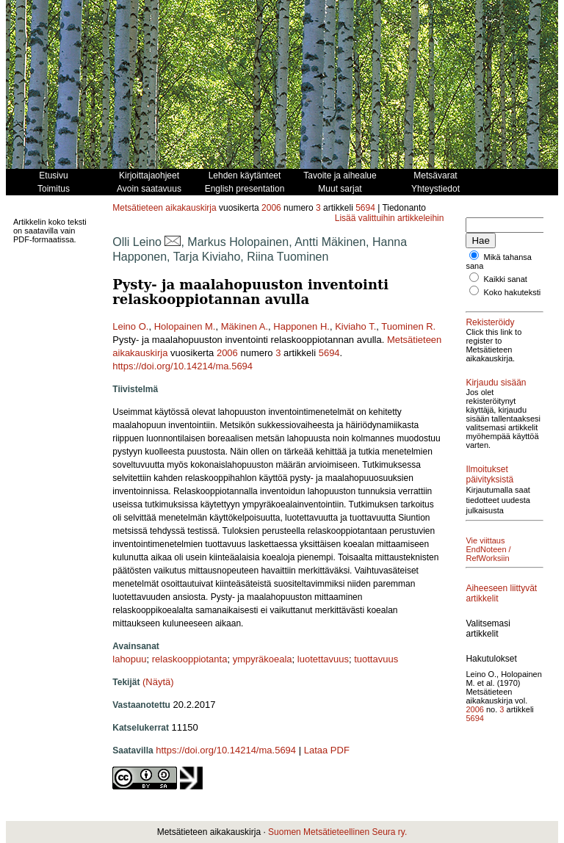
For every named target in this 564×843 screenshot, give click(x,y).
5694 (365, 208)
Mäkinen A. (244, 326)
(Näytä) (158, 681)
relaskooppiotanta (190, 659)
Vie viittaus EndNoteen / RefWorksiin (488, 549)
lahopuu (129, 659)
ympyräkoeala (262, 659)
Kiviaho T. (355, 326)
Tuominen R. (408, 326)
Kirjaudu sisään (496, 382)
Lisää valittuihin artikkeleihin (389, 218)
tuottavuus (376, 659)
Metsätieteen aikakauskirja (164, 208)
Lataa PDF (327, 750)
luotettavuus (323, 659)
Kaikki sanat (505, 279)
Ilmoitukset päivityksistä (489, 474)
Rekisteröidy (490, 322)
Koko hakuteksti (512, 292)
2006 (271, 208)
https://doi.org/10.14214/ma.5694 (182, 366)
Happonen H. (301, 326)
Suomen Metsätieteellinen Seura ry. (337, 832)
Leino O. (130, 326)
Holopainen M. (185, 326)
